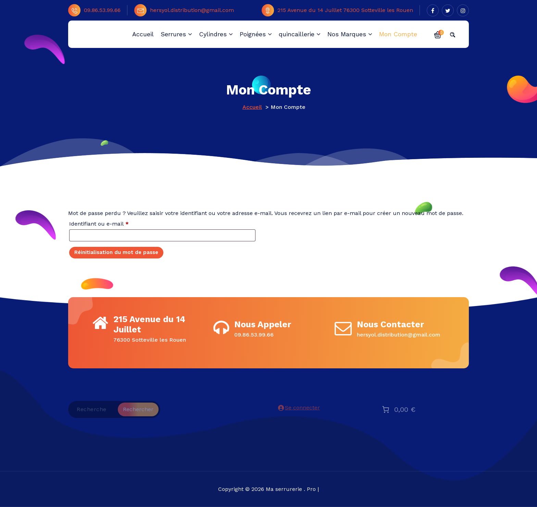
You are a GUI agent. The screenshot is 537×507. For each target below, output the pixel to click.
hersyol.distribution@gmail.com (184, 10)
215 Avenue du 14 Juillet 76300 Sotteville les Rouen (337, 10)
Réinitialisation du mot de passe (116, 252)
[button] (437, 34)
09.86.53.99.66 (94, 10)
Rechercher (138, 409)
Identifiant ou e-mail (113, 222)
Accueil (252, 107)
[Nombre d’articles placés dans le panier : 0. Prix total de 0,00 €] (398, 409)
